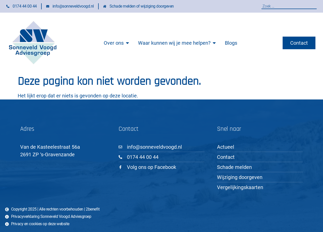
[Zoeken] (315, 6)
